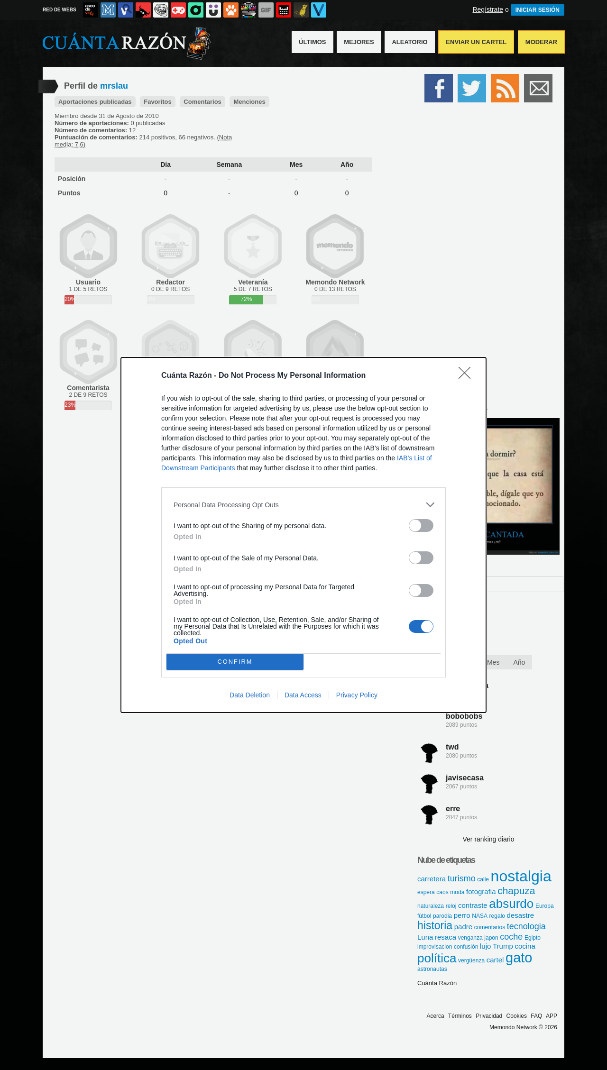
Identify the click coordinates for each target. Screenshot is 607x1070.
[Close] (468, 376)
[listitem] (303, 505)
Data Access (303, 695)
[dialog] (303, 535)
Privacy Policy (356, 695)
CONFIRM (235, 661)
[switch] (421, 525)
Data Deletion (250, 695)
